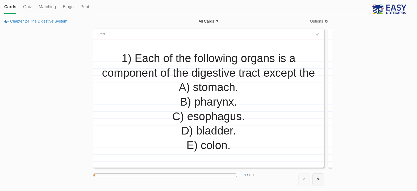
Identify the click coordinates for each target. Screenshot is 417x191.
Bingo (68, 7)
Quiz (27, 7)
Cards (10, 7)
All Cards (206, 21)
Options (316, 21)
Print (84, 7)
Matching (47, 7)
